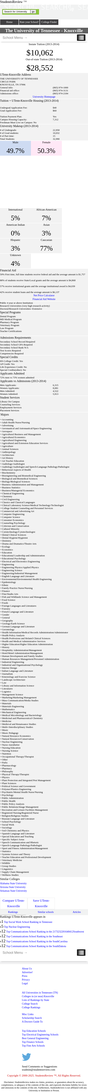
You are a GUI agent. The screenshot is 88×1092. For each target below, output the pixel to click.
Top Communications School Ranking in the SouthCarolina (36, 941)
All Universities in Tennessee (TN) (40, 992)
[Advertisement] (31, 182)
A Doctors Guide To (32, 1021)
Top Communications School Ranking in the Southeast (34, 936)
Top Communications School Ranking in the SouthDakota (36, 946)
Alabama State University (13, 883)
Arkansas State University (13, 890)
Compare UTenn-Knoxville (14, 903)
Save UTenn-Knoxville (41, 903)
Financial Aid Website (44, 299)
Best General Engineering (35, 1038)
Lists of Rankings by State (35, 1000)
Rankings (13, 912)
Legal (25, 983)
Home (9, 22)
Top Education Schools (34, 1031)
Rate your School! (29, 22)
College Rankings (31, 1007)
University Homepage (44, 96)
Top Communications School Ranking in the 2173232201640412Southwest (45, 931)
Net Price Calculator (44, 295)
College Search (30, 1003)
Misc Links (28, 1014)
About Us (27, 968)
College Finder (49, 22)
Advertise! (27, 972)
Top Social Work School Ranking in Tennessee (28, 922)
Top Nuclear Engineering (17, 926)
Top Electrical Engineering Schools (40, 1034)
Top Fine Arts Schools (33, 1045)
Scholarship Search (32, 1018)
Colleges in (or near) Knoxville (38, 996)
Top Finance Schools (32, 1042)
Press (24, 976)
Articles (77, 912)
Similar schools (46, 912)
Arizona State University (13, 887)
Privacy (26, 979)
